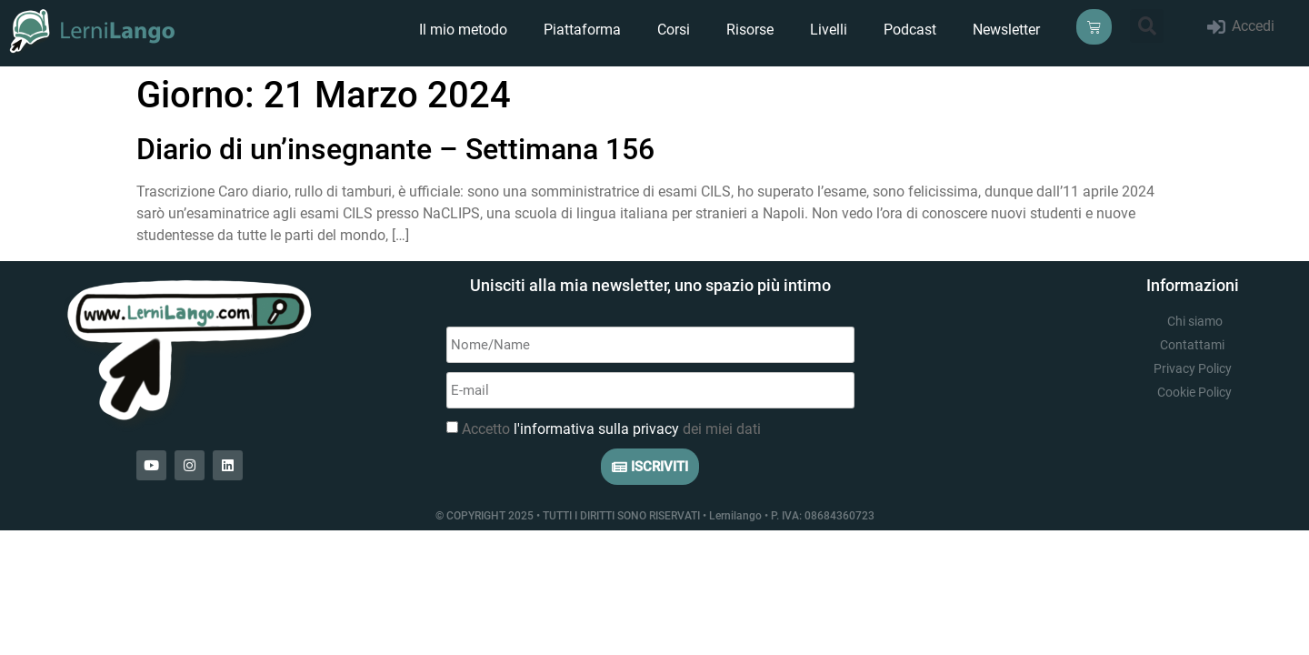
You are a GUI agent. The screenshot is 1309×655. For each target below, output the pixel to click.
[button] (1147, 26)
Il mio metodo (463, 29)
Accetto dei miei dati (611, 429)
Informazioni (1192, 285)
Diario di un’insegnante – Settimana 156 (395, 149)
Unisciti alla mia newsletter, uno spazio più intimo (650, 285)
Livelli (828, 29)
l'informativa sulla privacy (596, 429)
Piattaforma (582, 29)
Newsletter (1006, 29)
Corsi (673, 29)
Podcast (910, 29)
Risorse (750, 29)
